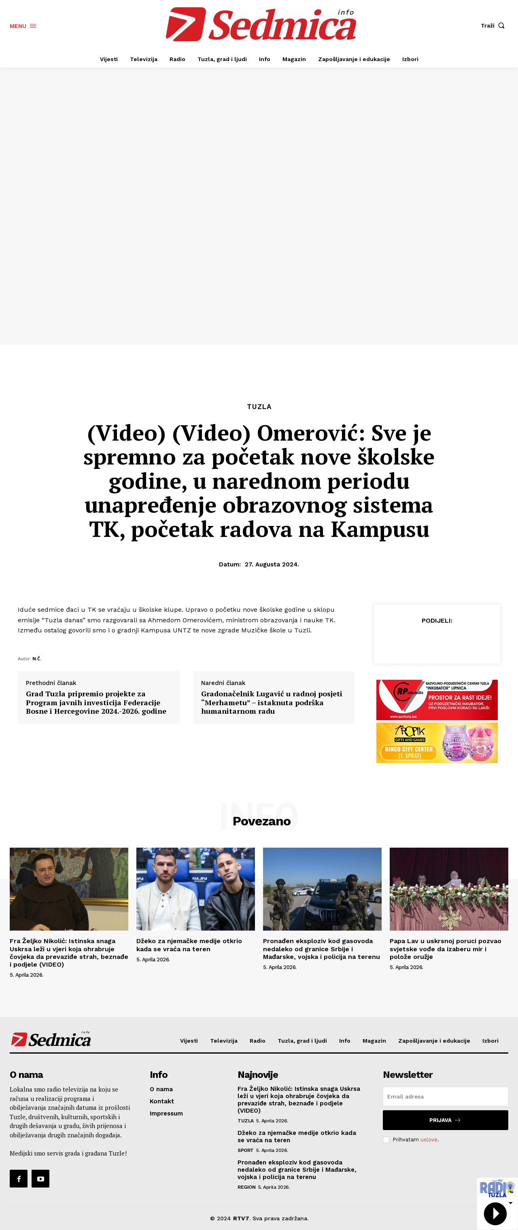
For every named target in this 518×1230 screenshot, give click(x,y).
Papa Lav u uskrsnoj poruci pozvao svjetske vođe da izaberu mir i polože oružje (445, 948)
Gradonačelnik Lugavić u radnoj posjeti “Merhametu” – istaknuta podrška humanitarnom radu (271, 702)
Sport (246, 1150)
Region (246, 1187)
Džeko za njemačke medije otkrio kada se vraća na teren (189, 944)
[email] (445, 1096)
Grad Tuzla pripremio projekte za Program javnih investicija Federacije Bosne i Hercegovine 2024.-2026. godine (96, 702)
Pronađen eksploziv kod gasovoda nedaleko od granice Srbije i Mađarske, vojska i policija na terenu (321, 948)
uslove (428, 1140)
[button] (494, 25)
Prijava (445, 1120)
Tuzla (259, 406)
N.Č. (36, 658)
